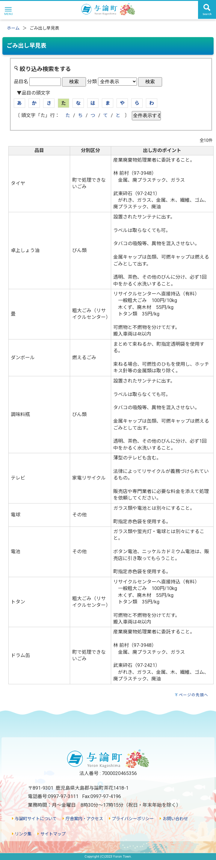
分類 (92, 81)
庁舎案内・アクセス (83, 818)
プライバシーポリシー (131, 818)
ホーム (13, 28)
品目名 (21, 81)
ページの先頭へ (193, 695)
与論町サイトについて (34, 818)
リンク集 (21, 834)
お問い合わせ (174, 818)
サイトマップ (51, 834)
